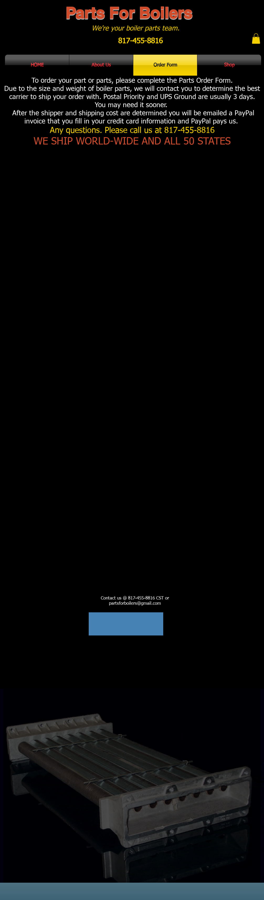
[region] (126, 623)
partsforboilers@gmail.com (135, 603)
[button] (256, 38)
